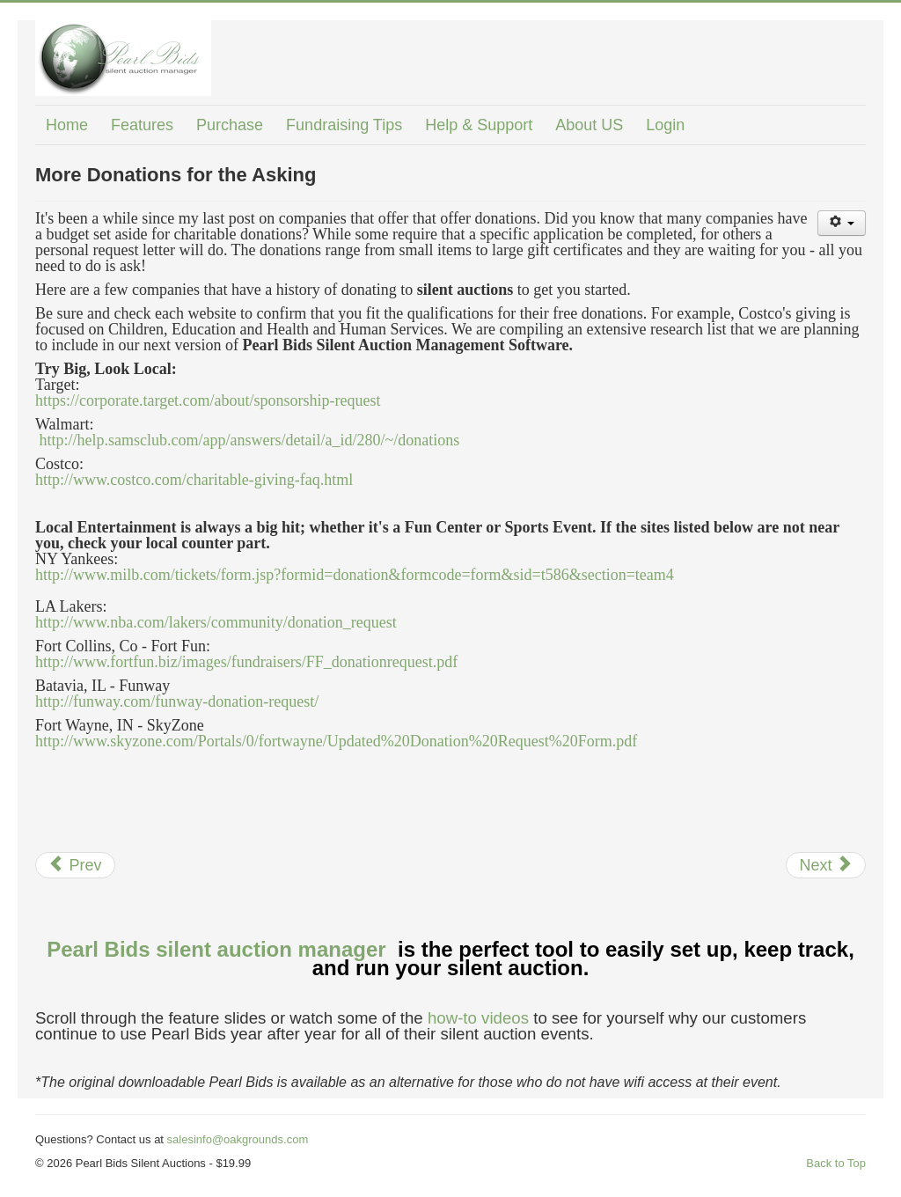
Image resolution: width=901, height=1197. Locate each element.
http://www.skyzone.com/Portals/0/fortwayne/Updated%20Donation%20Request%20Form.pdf (336, 741)
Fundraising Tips (344, 125)
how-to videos (478, 1018)
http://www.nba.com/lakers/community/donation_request (216, 622)
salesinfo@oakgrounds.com (238, 1139)
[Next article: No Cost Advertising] (826, 865)
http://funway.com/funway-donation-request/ (177, 701)
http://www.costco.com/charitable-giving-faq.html (194, 479)
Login (665, 125)
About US (589, 125)
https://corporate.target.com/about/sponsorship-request (208, 400)
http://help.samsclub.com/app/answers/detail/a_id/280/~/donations (250, 440)
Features (142, 125)
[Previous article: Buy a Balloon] (75, 865)
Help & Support (478, 125)
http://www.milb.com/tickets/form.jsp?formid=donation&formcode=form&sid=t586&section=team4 (354, 575)
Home (67, 125)
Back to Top (836, 1163)
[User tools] (841, 223)
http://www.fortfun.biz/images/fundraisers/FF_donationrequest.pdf (246, 662)
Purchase (229, 125)
